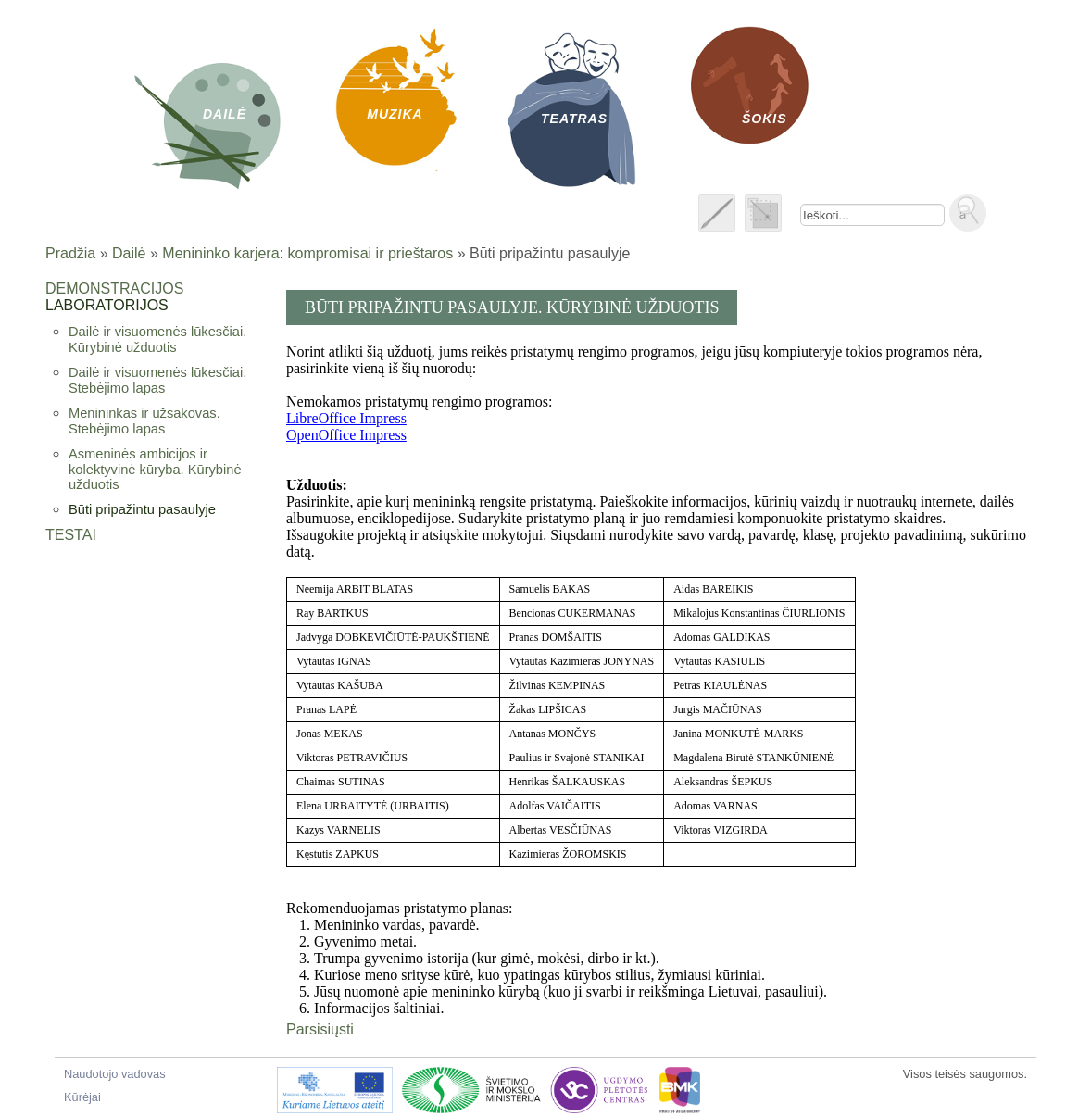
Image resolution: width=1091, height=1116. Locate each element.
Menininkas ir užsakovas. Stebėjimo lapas (144, 421)
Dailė (128, 253)
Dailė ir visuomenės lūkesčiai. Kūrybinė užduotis (157, 339)
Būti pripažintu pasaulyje (142, 509)
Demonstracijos (114, 288)
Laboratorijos (107, 305)
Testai (70, 535)
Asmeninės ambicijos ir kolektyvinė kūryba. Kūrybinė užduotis (155, 469)
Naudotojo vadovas (115, 1074)
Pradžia (70, 253)
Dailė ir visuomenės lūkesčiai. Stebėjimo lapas (157, 380)
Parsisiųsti (320, 1029)
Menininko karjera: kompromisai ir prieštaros (307, 253)
